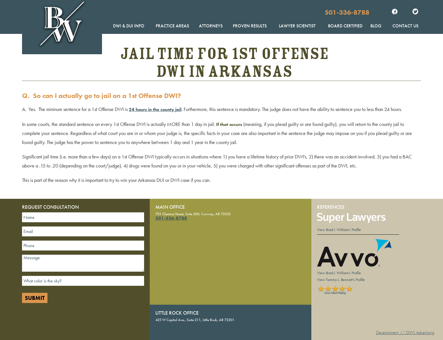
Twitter (415, 12)
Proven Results (250, 26)
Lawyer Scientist (297, 26)
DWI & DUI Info (128, 26)
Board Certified (345, 26)
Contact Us (405, 26)
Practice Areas (172, 26)
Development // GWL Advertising (405, 332)
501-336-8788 (347, 12)
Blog (375, 26)
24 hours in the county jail (155, 109)
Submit (35, 298)
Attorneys (211, 26)
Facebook (395, 12)
